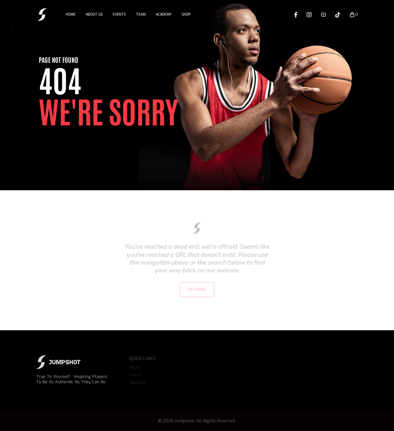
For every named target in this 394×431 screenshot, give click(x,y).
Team (141, 14)
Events (119, 14)
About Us (94, 14)
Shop (186, 14)
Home (71, 14)
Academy (164, 14)
